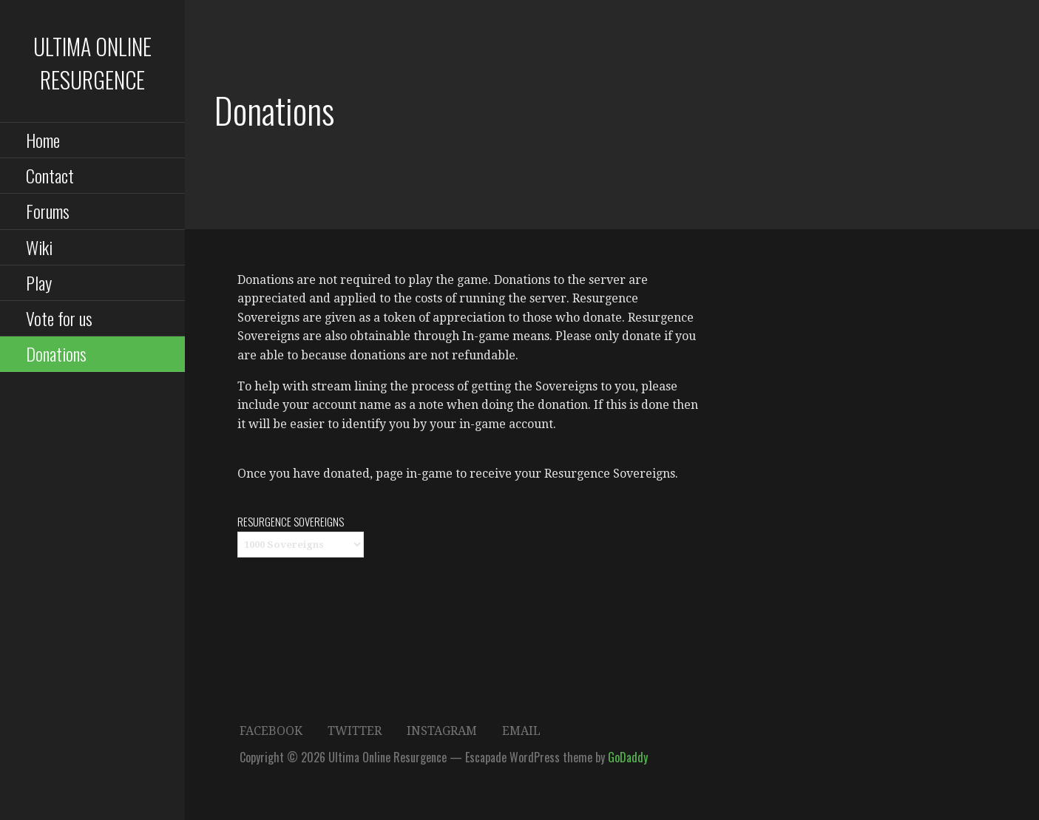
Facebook (271, 731)
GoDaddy (628, 757)
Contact (50, 175)
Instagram (442, 731)
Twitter (355, 731)
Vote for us (59, 318)
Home (43, 139)
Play (39, 282)
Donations (56, 353)
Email (521, 731)
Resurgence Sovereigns (290, 521)
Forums (48, 210)
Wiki (39, 247)
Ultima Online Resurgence (92, 63)
